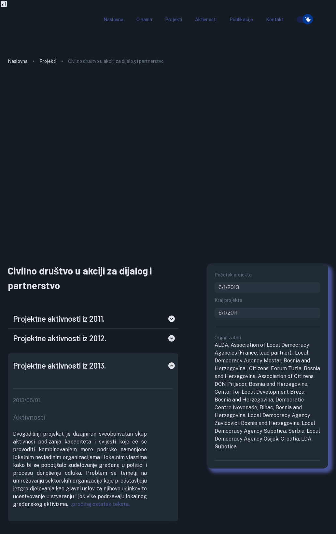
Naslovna (18, 61)
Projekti (47, 61)
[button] (113, 19)
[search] (292, 19)
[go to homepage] (32, 31)
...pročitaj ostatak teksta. (99, 504)
